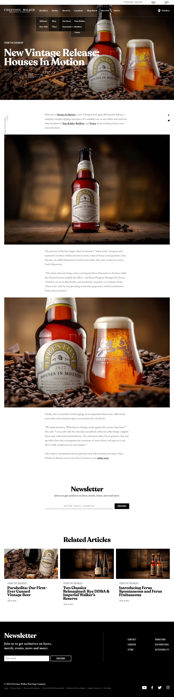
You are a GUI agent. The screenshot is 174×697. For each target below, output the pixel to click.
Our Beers (43, 11)
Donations (160, 639)
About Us (66, 11)
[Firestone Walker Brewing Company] (133, 2)
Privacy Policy (16, 688)
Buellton (80, 123)
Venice (93, 123)
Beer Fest (105, 11)
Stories (55, 11)
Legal (6, 688)
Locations (78, 11)
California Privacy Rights (76, 688)
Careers (132, 644)
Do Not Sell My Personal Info (53, 688)
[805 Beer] (153, 2)
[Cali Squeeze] (167, 2)
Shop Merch (92, 11)
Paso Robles (68, 123)
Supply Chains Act (94, 688)
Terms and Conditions (32, 688)
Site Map (107, 688)
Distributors (162, 644)
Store (131, 649)
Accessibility (162, 649)
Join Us (116, 11)
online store (103, 458)
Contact (132, 639)
